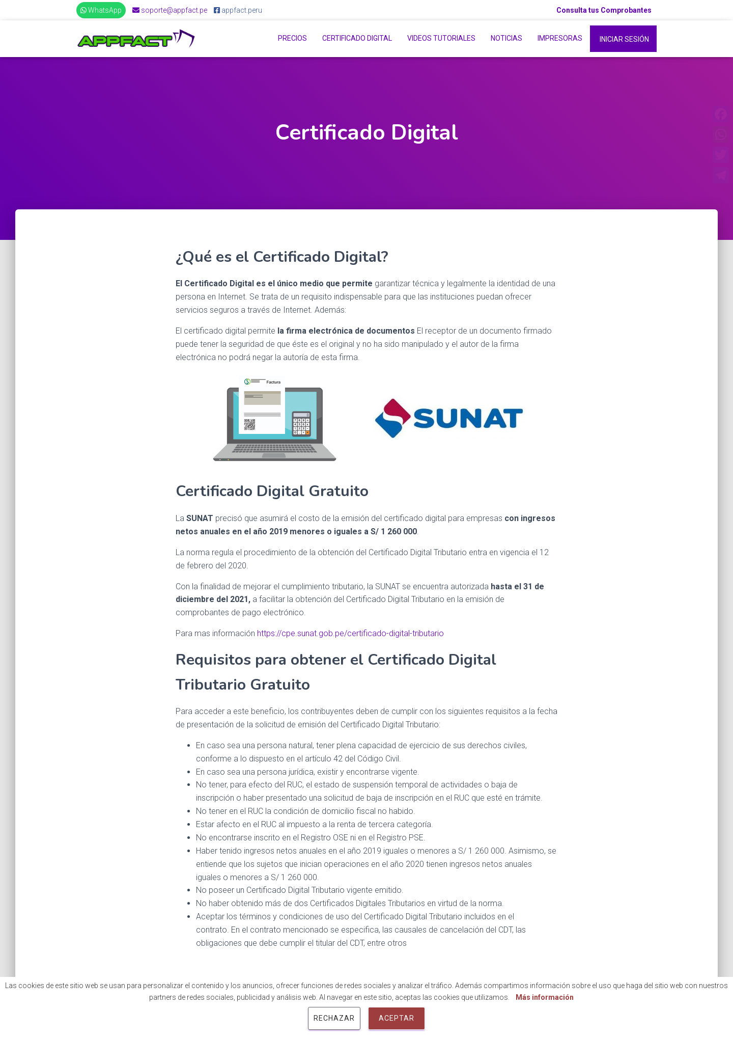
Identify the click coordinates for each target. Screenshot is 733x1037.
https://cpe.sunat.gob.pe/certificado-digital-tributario (351, 633)
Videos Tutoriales (441, 38)
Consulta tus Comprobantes (604, 10)
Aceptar (396, 1018)
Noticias (506, 38)
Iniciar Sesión (624, 39)
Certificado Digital (357, 38)
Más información (545, 997)
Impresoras (560, 38)
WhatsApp (101, 10)
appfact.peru (238, 10)
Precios (292, 38)
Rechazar (334, 1018)
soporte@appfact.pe (169, 10)
